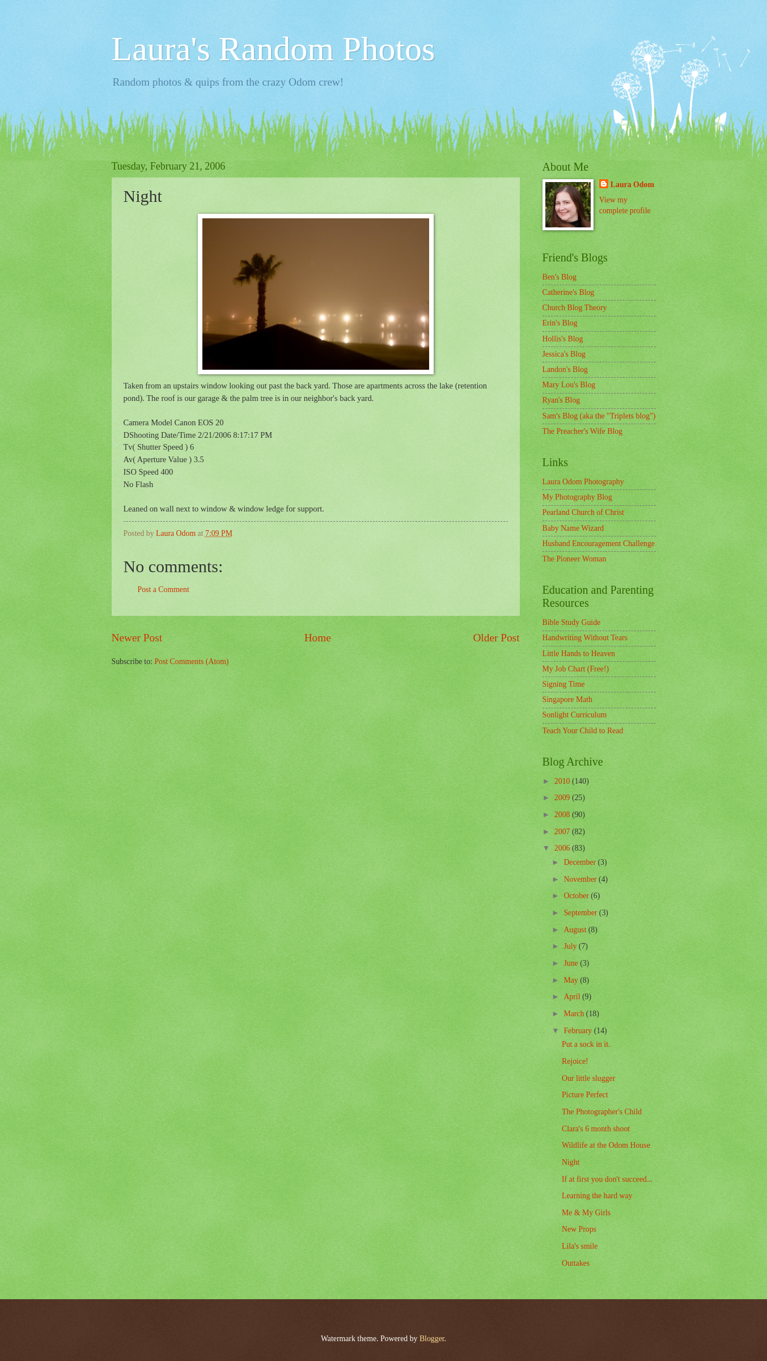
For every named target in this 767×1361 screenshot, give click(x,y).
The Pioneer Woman (575, 559)
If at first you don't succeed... (607, 1179)
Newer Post (137, 638)
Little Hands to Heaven (579, 653)
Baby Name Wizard (573, 528)
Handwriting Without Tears (585, 637)
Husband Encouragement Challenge (599, 543)
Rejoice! (575, 1061)
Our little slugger (588, 1078)
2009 (563, 797)
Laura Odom (632, 184)
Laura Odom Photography (583, 481)
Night (570, 1162)
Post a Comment (163, 589)
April (572, 996)
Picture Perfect (585, 1095)
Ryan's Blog (561, 400)
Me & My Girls (586, 1212)
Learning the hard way (597, 1195)
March (574, 1013)
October (577, 895)
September (581, 912)
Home (317, 638)
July (570, 946)
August (575, 929)
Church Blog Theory (575, 307)
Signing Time (564, 684)
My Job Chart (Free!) (576, 669)
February (578, 1030)
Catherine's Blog (569, 292)
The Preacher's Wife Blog (583, 431)
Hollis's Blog (563, 339)
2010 (563, 781)
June (571, 963)
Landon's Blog (565, 369)
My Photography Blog (577, 497)
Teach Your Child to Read (583, 730)
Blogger (431, 1338)
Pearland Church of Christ (583, 512)
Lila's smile (580, 1246)
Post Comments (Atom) (191, 661)
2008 (563, 814)
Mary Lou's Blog (569, 385)
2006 (563, 848)
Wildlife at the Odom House (606, 1145)
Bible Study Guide (572, 622)
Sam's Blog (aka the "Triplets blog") (599, 416)
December (580, 862)
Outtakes (576, 1263)
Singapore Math (568, 699)
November (581, 879)
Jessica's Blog (564, 354)
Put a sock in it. (586, 1044)
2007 (563, 831)
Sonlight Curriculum (575, 715)
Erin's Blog (560, 323)
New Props (579, 1229)
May (571, 980)
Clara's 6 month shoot (596, 1129)
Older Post (496, 638)
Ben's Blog (560, 277)
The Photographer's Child (602, 1112)
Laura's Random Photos (273, 48)
